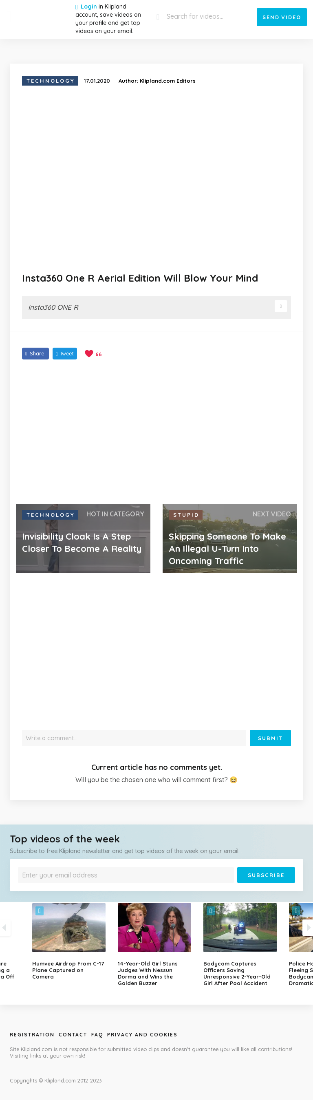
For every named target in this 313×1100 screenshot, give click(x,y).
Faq (97, 1035)
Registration (32, 1035)
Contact (73, 1035)
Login (89, 6)
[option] (156, 944)
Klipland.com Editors (168, 80)
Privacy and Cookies (142, 1035)
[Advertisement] (156, 432)
